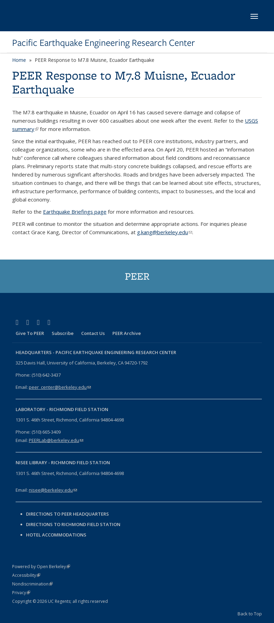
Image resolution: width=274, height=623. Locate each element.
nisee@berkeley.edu (53, 490)
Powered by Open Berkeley (41, 566)
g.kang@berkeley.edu (164, 232)
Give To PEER (30, 333)
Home (19, 60)
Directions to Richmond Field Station (73, 524)
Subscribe (63, 333)
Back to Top (250, 613)
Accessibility (26, 575)
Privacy (21, 593)
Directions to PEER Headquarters (68, 514)
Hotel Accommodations (56, 535)
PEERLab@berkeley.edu (56, 440)
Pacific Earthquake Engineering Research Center (103, 42)
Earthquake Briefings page (74, 211)
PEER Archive (126, 333)
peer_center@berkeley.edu (60, 387)
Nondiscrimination (32, 584)
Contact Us (93, 333)
